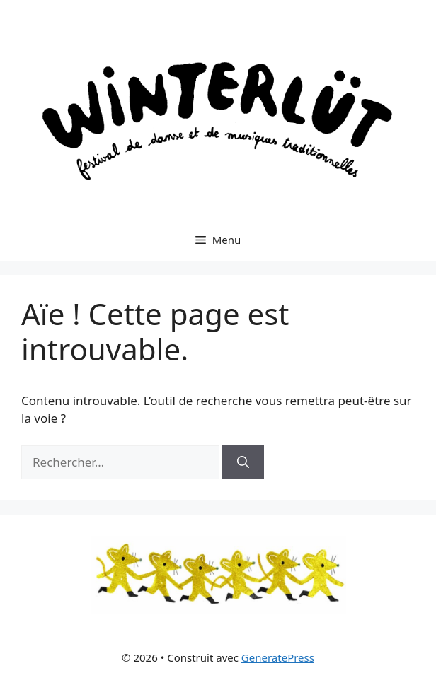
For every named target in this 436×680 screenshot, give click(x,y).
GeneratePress (277, 657)
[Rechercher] (243, 462)
